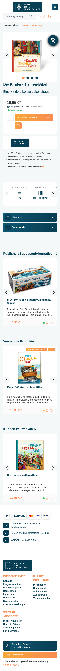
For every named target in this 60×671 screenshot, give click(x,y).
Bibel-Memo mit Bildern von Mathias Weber (29, 301)
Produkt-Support (12, 587)
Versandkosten (36, 107)
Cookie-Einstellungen (14, 604)
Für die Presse (11, 631)
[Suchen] (31, 16)
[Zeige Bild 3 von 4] (32, 78)
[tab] (30, 217)
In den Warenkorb (34, 117)
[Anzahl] (10, 117)
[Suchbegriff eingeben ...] (14, 16)
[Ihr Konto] (44, 16)
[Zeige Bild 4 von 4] (36, 78)
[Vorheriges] (6, 56)
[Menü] (55, 7)
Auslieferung (40, 594)
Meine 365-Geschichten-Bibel (25, 387)
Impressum (9, 594)
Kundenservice (14, 576)
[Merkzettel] (39, 16)
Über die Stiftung (12, 624)
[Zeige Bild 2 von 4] (28, 78)
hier (42, 166)
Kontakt (7, 581)
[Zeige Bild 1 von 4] (23, 78)
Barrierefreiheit (11, 601)
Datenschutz (9, 597)
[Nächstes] (53, 56)
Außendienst (40, 591)
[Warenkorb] (49, 16)
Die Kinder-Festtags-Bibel (22, 475)
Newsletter (13, 655)
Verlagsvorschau (42, 598)
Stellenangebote (11, 627)
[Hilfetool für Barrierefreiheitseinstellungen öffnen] (53, 40)
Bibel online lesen (12, 621)
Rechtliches (9, 591)
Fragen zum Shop (12, 584)
